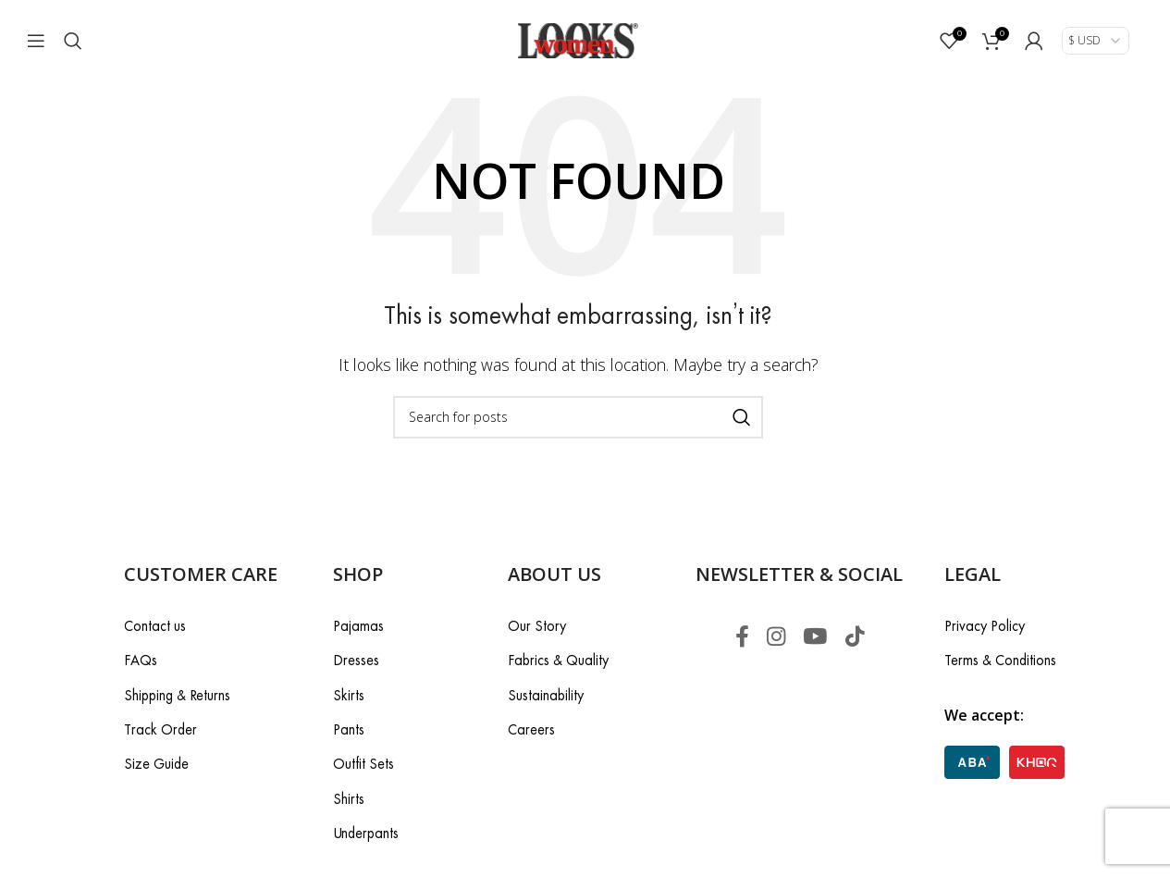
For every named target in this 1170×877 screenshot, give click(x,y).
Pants (348, 729)
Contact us (155, 626)
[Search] (73, 41)
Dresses (356, 661)
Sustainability (546, 695)
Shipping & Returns (177, 695)
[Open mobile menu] (36, 41)
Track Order (160, 729)
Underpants (366, 834)
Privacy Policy (984, 626)
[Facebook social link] (739, 637)
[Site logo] (578, 40)
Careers (531, 729)
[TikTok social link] (856, 637)
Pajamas (358, 626)
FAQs (140, 661)
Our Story (537, 626)
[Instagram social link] (775, 637)
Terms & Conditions (1000, 661)
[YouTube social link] (815, 637)
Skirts (348, 695)
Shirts (348, 799)
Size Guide (156, 764)
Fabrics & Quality (558, 661)
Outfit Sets (363, 764)
